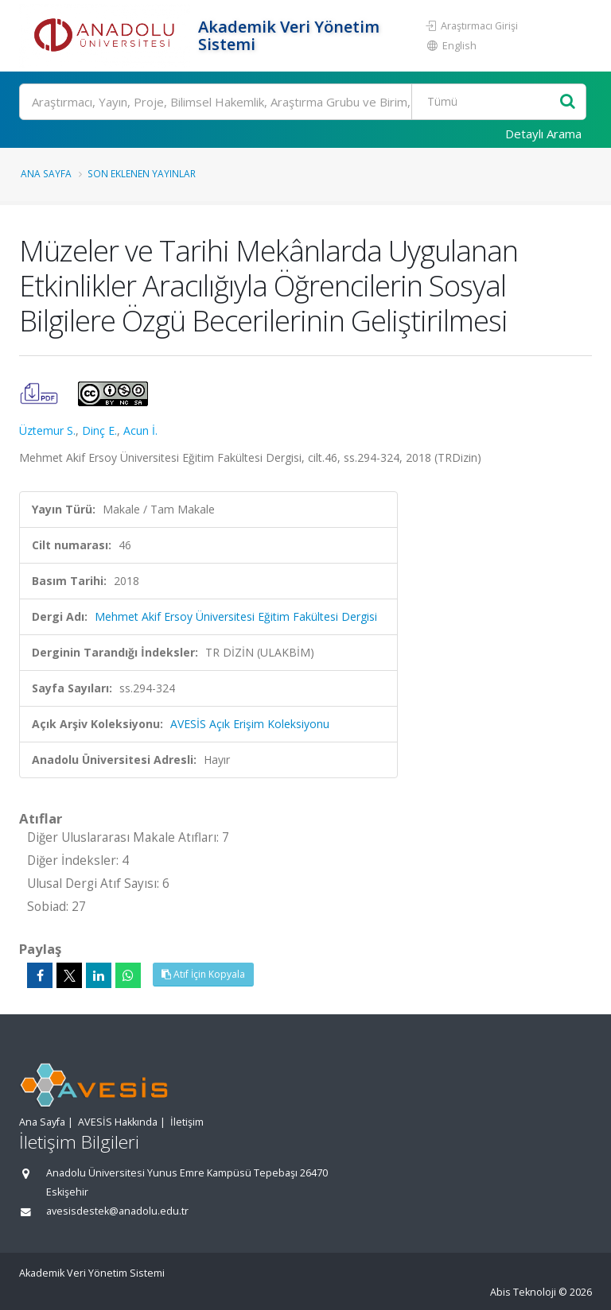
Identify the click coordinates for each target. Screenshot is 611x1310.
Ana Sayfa (46, 173)
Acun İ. (140, 430)
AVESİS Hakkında (118, 1122)
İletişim (187, 1122)
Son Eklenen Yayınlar (142, 173)
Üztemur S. (47, 430)
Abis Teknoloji (523, 1292)
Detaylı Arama (543, 133)
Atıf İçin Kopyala (203, 974)
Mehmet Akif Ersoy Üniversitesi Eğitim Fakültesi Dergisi (236, 616)
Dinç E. (99, 430)
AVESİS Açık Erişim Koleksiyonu (249, 723)
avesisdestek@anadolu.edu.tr (117, 1211)
